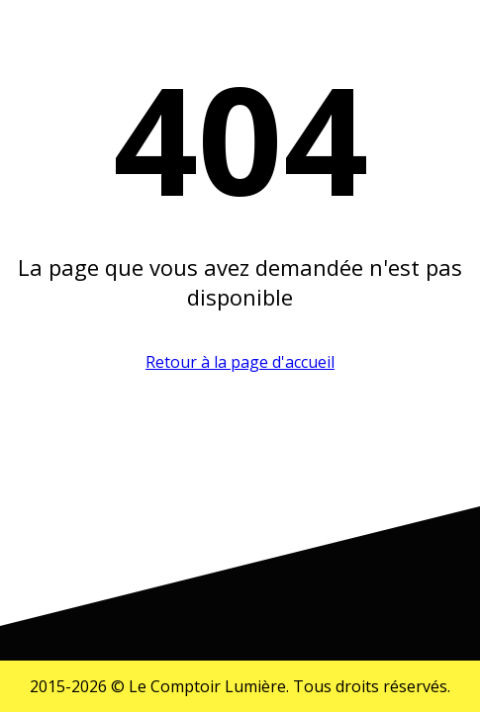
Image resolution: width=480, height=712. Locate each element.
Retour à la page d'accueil (240, 362)
